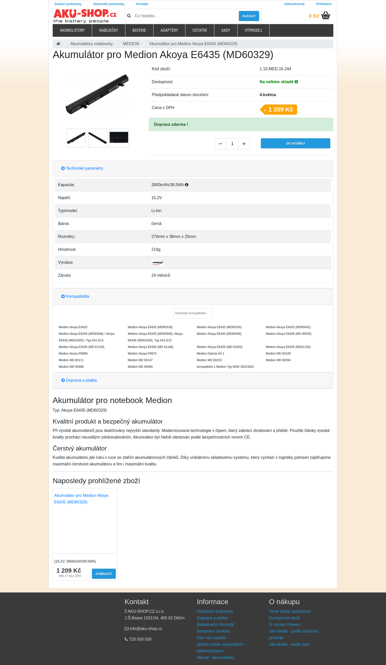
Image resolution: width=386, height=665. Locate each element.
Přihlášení (324, 4)
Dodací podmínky (68, 4)
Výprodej (253, 30)
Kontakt (142, 4)
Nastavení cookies (213, 631)
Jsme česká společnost (290, 611)
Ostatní (199, 30)
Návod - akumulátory (215, 657)
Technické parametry (82, 168)
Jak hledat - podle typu (289, 644)
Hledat (249, 16)
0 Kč (314, 16)
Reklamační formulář (215, 624)
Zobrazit (103, 574)
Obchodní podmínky (109, 4)
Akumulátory (72, 30)
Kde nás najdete (211, 638)
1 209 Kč (280, 109)
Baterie (139, 30)
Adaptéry (169, 30)
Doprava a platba (79, 380)
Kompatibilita (75, 296)
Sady (225, 30)
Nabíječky (108, 30)
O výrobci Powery (285, 624)
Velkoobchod (294, 4)
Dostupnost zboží (284, 618)
